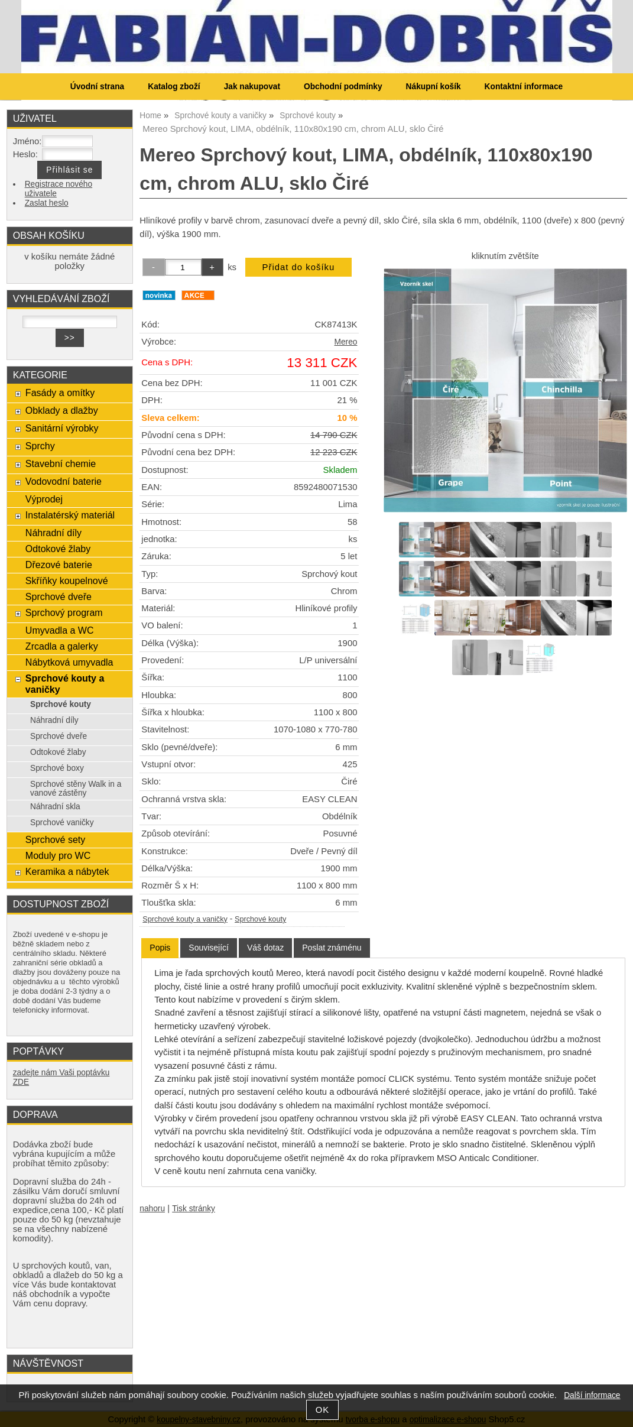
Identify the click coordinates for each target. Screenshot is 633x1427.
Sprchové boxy (57, 768)
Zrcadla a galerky (61, 646)
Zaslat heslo (47, 203)
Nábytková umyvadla (69, 662)
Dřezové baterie (58, 564)
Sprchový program (64, 612)
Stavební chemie (60, 463)
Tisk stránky (193, 1208)
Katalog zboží (174, 86)
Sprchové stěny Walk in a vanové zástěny (75, 788)
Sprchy (40, 445)
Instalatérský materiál (70, 515)
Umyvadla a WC (59, 630)
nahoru (152, 1208)
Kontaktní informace (524, 86)
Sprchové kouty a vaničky (185, 919)
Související (209, 947)
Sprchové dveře (58, 596)
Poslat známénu (331, 947)
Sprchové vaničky (62, 822)
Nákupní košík (433, 86)
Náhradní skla (55, 806)
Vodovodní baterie (63, 481)
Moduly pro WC (57, 855)
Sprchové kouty (260, 919)
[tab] (159, 948)
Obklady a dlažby (61, 410)
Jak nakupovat (252, 86)
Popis (160, 947)
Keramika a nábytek (67, 871)
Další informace (592, 1395)
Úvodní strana (97, 86)
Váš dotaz (265, 947)
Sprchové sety (55, 839)
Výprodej (44, 499)
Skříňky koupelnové (66, 580)
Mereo (346, 342)
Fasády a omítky (60, 392)
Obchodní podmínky (343, 86)
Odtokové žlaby (57, 548)
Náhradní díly (53, 532)
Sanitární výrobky (62, 428)
